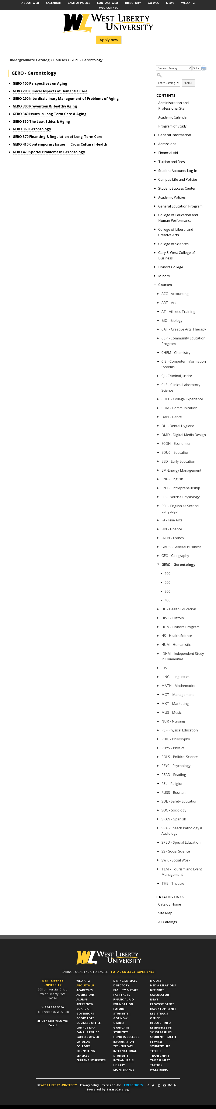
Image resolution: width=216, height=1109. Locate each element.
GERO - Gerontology (178, 564)
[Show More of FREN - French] (158, 538)
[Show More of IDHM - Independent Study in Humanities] (158, 653)
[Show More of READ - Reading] (158, 774)
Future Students (121, 1011)
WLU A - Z (83, 981)
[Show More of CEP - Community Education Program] (158, 338)
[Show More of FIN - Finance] (158, 529)
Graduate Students (121, 1030)
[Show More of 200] (161, 582)
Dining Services (125, 981)
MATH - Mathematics (178, 685)
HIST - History (172, 618)
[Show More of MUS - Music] (158, 712)
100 (167, 573)
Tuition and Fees (171, 161)
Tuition (156, 1065)
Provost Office (162, 1004)
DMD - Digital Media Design (183, 434)
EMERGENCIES (133, 1085)
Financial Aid (168, 152)
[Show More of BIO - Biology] (158, 320)
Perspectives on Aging (40, 83)
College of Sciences (173, 244)
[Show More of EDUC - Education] (158, 452)
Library (119, 1065)
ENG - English (172, 479)
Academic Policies (172, 197)
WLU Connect (170, 1085)
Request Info (160, 1023)
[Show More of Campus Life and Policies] (154, 179)
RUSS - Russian (173, 792)
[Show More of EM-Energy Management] (158, 470)
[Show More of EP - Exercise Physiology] (158, 497)
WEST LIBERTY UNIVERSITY (59, 1085)
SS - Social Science (175, 851)
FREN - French (172, 538)
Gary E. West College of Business (176, 255)
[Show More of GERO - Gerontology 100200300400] (158, 564)
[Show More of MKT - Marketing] (158, 703)
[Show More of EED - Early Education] (158, 461)
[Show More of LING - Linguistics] (158, 677)
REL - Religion (172, 783)
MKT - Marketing (175, 703)
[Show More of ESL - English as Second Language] (158, 506)
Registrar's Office (159, 1016)
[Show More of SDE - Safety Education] (158, 801)
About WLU (85, 985)
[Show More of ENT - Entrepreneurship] (158, 488)
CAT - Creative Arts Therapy (183, 329)
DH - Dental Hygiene (177, 426)
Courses (60, 60)
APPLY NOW (84, 1004)
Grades (119, 1023)
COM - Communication (179, 408)
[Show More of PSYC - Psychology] (158, 765)
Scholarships (161, 1032)
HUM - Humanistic (176, 644)
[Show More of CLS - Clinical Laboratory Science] (158, 385)
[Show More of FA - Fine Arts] (158, 520)
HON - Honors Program (180, 627)
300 (167, 591)
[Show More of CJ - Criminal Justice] (158, 376)
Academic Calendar (173, 117)
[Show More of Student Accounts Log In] (154, 170)
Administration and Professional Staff (173, 105)
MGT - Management (177, 694)
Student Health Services (163, 1039)
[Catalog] (174, 68)
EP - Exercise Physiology (180, 497)
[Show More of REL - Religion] (158, 783)
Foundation (123, 1004)
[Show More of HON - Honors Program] (158, 627)
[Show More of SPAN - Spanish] (158, 819)
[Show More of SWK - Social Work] (158, 860)
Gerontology (32, 129)
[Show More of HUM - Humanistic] (158, 644)
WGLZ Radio (159, 1070)
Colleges (83, 1046)
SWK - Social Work (175, 860)
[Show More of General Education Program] (154, 206)
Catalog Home (169, 904)
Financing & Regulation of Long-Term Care (57, 136)
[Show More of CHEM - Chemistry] (158, 352)
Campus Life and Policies (178, 179)
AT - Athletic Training (178, 311)
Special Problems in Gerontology (49, 152)
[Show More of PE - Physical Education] (158, 730)
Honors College (170, 267)
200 (167, 582)
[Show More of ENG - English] (158, 479)
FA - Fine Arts (171, 520)
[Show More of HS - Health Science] (158, 635)
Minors (164, 276)
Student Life (160, 1046)
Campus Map (85, 1027)
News (154, 999)
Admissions (167, 144)
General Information (174, 135)
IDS (164, 668)
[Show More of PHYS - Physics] (158, 748)
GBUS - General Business (181, 547)
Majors (155, 981)
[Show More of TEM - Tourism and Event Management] (158, 869)
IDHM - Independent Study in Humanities (182, 656)
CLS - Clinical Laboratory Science (180, 387)
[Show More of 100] (161, 573)
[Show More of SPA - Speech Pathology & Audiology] (158, 828)
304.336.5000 (54, 1007)
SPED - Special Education (181, 842)
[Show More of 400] (161, 600)
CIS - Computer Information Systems (183, 364)
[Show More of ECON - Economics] (158, 443)
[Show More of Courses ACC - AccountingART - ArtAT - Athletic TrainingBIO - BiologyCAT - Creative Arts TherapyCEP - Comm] (154, 284)
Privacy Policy (89, 1085)
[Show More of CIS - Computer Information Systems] (158, 361)
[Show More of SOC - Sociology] (158, 810)
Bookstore (85, 1018)
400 (167, 600)
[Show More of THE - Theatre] (158, 883)
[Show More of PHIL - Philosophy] (158, 739)
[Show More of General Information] (154, 135)
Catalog (83, 1041)
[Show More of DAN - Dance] (158, 417)
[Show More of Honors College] (154, 267)
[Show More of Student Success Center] (154, 188)
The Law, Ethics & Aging (41, 121)
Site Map (165, 913)
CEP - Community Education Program (183, 341)
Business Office (88, 1023)
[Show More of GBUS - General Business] (158, 547)
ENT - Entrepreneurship (180, 488)
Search (188, 83)
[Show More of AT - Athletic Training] (158, 311)
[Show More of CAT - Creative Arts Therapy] (158, 329)
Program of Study (172, 126)
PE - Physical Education (179, 730)
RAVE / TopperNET (163, 1009)
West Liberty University (108, 23)
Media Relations (163, 985)
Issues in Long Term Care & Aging (50, 114)
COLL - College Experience (182, 399)
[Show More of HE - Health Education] (158, 609)
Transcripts (160, 1055)
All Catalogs (167, 922)
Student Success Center (177, 188)
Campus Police (87, 1032)
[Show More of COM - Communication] (158, 408)
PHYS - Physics (173, 748)
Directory (121, 985)
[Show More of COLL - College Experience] (158, 399)
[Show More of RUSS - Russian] (158, 792)
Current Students (91, 1060)
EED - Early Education (178, 461)
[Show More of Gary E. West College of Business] (154, 252)
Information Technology (123, 1044)
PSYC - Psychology (176, 765)
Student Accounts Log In (177, 170)
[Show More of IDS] (158, 668)
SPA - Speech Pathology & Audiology (181, 831)
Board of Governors (85, 1011)
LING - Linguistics (175, 676)
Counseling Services (85, 1053)
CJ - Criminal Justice (176, 375)
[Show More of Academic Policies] (154, 197)
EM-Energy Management (181, 470)
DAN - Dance (171, 417)
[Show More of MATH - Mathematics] (158, 685)
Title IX (155, 1051)
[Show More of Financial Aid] (154, 153)
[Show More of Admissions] (154, 144)
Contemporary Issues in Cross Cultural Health (60, 144)
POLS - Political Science (179, 756)
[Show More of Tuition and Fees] (154, 161)
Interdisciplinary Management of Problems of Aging (66, 98)
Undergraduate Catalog (29, 60)
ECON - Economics (176, 443)
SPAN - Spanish (173, 819)
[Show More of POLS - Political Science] (158, 757)
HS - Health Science (176, 635)
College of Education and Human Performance (178, 218)
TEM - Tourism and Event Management (181, 872)
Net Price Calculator (159, 992)
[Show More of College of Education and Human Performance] (154, 215)
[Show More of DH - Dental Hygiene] (158, 426)
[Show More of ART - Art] (158, 302)
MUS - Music (171, 712)
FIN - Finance (171, 529)
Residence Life (160, 1027)
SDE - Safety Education (179, 801)
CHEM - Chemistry (175, 352)
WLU (108, 958)
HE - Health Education (178, 609)
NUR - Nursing (173, 721)
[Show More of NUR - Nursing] (158, 721)
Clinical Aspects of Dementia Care (50, 91)
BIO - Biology (171, 320)
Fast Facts (121, 995)
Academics (84, 990)
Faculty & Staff (125, 990)
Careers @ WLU (87, 1037)
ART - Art (168, 302)
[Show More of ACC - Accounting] (158, 293)
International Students (125, 1053)
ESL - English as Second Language (180, 509)
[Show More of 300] (161, 591)
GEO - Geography (175, 555)
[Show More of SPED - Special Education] (158, 842)
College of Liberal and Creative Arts (175, 232)
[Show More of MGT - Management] (158, 694)
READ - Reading (173, 774)
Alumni (82, 999)
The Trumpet (160, 1060)
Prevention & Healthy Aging (45, 106)
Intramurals (123, 1060)
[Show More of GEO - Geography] (158, 555)
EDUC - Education (175, 452)
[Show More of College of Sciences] (154, 244)
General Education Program (180, 206)
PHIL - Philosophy (175, 739)
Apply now (109, 39)
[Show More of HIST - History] (158, 618)
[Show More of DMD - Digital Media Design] (158, 435)
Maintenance (123, 1070)
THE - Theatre (172, 883)
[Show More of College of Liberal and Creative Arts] (154, 229)
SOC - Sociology (173, 810)
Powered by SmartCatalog (108, 1089)
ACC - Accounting (175, 293)
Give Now (120, 1018)
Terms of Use (111, 1085)
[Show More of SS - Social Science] (158, 851)
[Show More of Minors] (154, 276)
